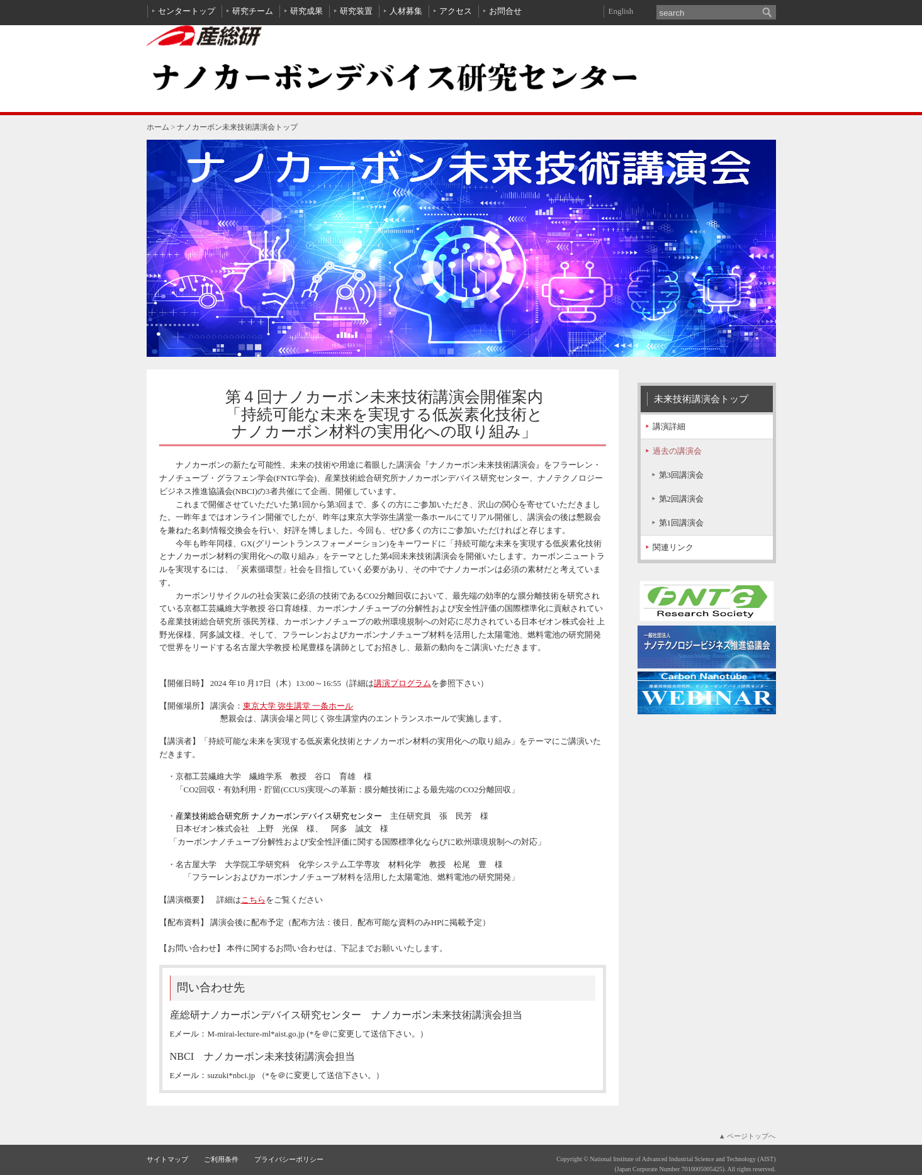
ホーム (158, 127)
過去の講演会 (677, 451)
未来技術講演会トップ (701, 399)
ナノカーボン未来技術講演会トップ (237, 127)
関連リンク (673, 547)
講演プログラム (402, 683)
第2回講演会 (681, 498)
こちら (253, 899)
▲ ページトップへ (747, 1136)
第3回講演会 (681, 475)
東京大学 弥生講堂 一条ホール (298, 706)
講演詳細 (669, 426)
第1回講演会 (681, 522)
